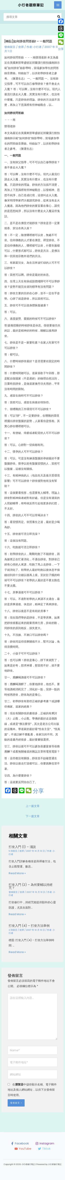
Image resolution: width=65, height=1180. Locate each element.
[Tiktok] (44, 1148)
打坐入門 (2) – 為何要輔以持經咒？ (31, 886)
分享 (38, 791)
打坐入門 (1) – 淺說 (22, 847)
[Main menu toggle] (58, 5)
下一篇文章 (33, 816)
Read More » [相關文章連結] (17, 873)
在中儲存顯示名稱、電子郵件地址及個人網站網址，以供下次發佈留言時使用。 (32, 1090)
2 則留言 (13, 929)
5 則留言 (13, 850)
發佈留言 (9, 47)
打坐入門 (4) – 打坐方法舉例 (29, 925)
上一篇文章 (33, 806)
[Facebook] (20, 1143)
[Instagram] (44, 1143)
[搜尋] (59, 17)
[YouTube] (23, 1148)
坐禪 (21, 47)
